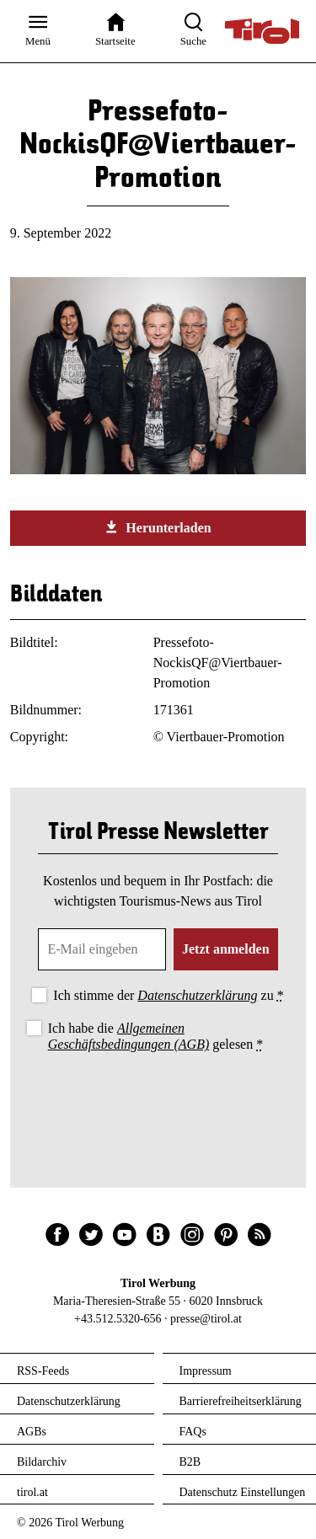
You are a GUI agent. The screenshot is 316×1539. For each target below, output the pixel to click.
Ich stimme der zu (168, 995)
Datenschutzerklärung (197, 995)
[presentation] (158, 1102)
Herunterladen (157, 527)
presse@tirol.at (206, 1318)
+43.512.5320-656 (118, 1318)
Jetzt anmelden (226, 949)
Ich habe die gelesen (156, 1036)
